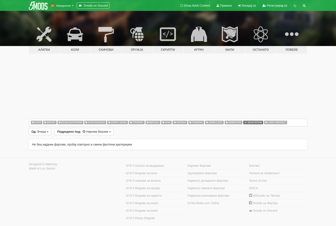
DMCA (253, 188)
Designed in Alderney (43, 164)
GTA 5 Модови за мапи (142, 210)
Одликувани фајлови (202, 173)
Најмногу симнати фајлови (206, 188)
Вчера (40, 131)
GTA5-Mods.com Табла (203, 203)
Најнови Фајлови (199, 165)
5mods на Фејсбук (263, 203)
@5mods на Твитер (264, 196)
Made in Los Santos (42, 168)
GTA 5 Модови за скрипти (144, 195)
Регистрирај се (274, 5)
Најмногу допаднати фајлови (208, 180)
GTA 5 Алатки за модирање (145, 165)
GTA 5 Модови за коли (141, 173)
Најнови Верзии (84, 131)
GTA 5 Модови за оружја (143, 188)
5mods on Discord (263, 211)
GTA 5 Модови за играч (142, 203)
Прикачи (224, 5)
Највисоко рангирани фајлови (208, 195)
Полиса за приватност (264, 173)
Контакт (254, 165)
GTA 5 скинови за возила (143, 180)
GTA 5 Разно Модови (140, 218)
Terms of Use (258, 180)
